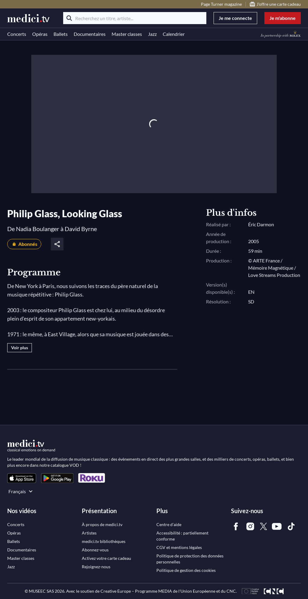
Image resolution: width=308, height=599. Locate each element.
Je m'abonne (283, 18)
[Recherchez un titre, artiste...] (134, 18)
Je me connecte (235, 18)
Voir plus (19, 347)
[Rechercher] (69, 18)
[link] (21, 478)
